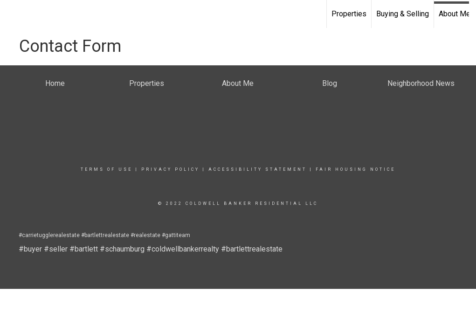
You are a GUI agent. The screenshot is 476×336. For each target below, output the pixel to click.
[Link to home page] (12, 14)
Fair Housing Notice (355, 169)
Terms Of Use (106, 169)
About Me (454, 13)
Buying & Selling (402, 13)
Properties (348, 13)
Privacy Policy (170, 169)
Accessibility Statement (257, 169)
